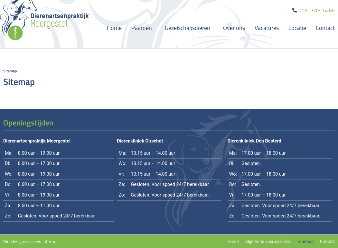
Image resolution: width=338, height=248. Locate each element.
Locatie (297, 27)
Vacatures (267, 27)
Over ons (234, 27)
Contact (325, 27)
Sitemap (306, 241)
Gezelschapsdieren (189, 27)
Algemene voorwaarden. (268, 241)
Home (114, 27)
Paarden (143, 27)
